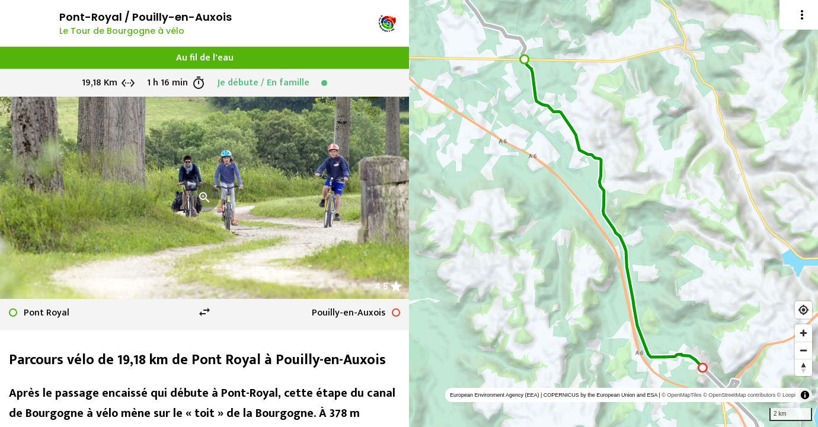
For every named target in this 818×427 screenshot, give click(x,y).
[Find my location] (803, 309)
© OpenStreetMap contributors (739, 395)
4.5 (381, 286)
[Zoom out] (803, 350)
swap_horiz (204, 312)
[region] (613, 213)
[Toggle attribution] (805, 395)
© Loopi (786, 395)
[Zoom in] (803, 333)
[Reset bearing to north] (803, 367)
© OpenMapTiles (681, 395)
